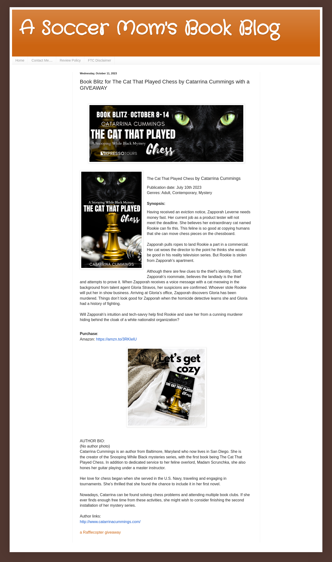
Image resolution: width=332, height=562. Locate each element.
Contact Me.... (41, 60)
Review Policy (70, 60)
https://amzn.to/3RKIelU (116, 339)
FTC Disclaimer (99, 60)
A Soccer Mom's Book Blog (149, 29)
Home (19, 60)
